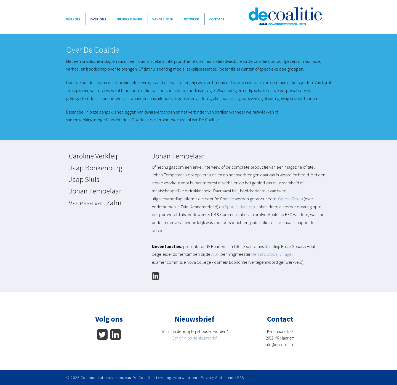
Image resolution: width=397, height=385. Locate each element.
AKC (215, 254)
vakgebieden (163, 19)
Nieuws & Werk (129, 19)
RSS (240, 377)
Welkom (73, 19)
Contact (217, 19)
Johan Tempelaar (95, 190)
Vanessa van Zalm (95, 202)
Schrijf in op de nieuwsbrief (194, 338)
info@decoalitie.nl (280, 344)
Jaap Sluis (84, 179)
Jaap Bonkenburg (95, 167)
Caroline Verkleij (93, 155)
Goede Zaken (290, 198)
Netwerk (191, 19)
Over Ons (98, 19)
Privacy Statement (217, 377)
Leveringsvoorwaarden (176, 377)
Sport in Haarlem (240, 206)
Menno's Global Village (271, 254)
